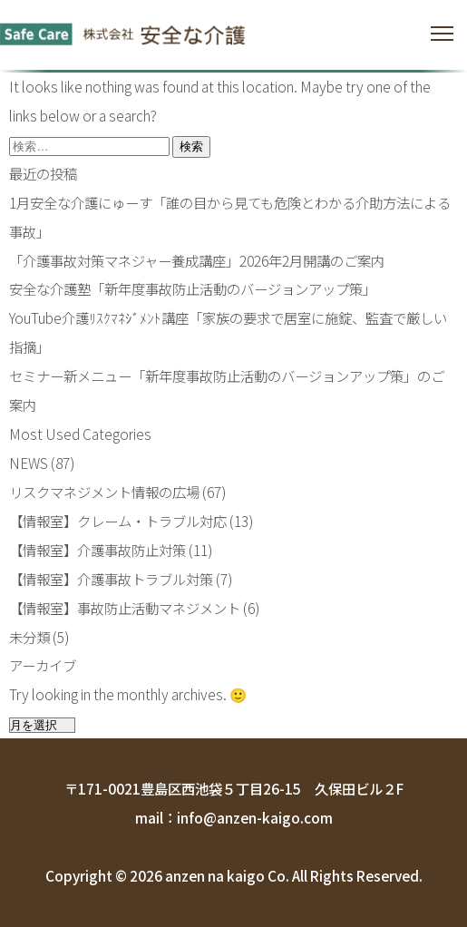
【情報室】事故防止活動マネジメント (124, 608)
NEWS (28, 463)
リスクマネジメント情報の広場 (104, 492)
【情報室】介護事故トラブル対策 (111, 579)
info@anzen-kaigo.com (255, 817)
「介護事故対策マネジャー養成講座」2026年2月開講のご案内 (196, 260)
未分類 (29, 637)
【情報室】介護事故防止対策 (97, 550)
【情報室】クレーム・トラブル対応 (118, 521)
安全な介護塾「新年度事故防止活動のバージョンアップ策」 (192, 288)
